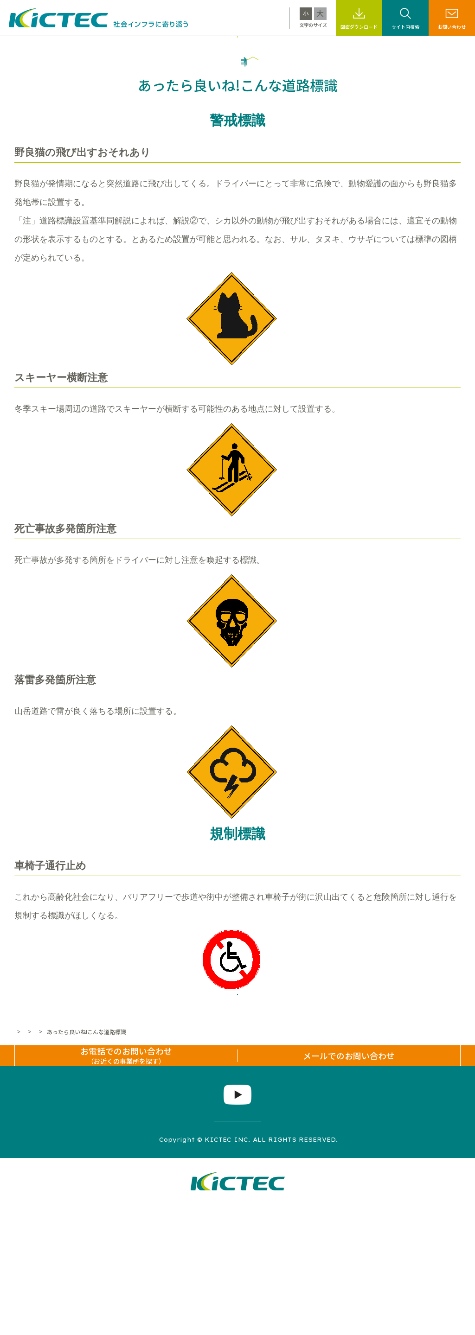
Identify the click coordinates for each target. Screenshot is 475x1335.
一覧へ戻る (237, 1068)
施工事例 (189, 47)
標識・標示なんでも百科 (315, 47)
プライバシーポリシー (170, 1268)
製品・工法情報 (140, 47)
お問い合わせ (452, 26)
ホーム (22, 1118)
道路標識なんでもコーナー (147, 1118)
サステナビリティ (241, 47)
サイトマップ (99, 1268)
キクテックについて (74, 47)
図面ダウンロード (359, 26)
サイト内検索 (405, 26)
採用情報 (377, 47)
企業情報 (417, 47)
